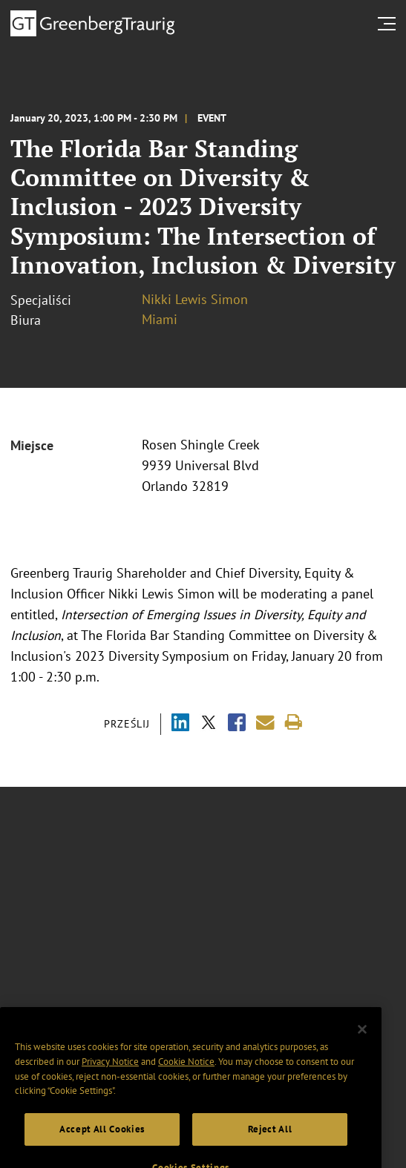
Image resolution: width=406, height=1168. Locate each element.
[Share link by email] (265, 722)
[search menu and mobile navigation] (390, 23)
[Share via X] (208, 724)
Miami (159, 319)
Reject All (270, 1138)
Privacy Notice (110, 1071)
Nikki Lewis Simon (195, 299)
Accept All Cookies (102, 1138)
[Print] (293, 722)
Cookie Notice (186, 1071)
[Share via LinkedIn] (180, 724)
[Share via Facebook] (237, 724)
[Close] (362, 1039)
